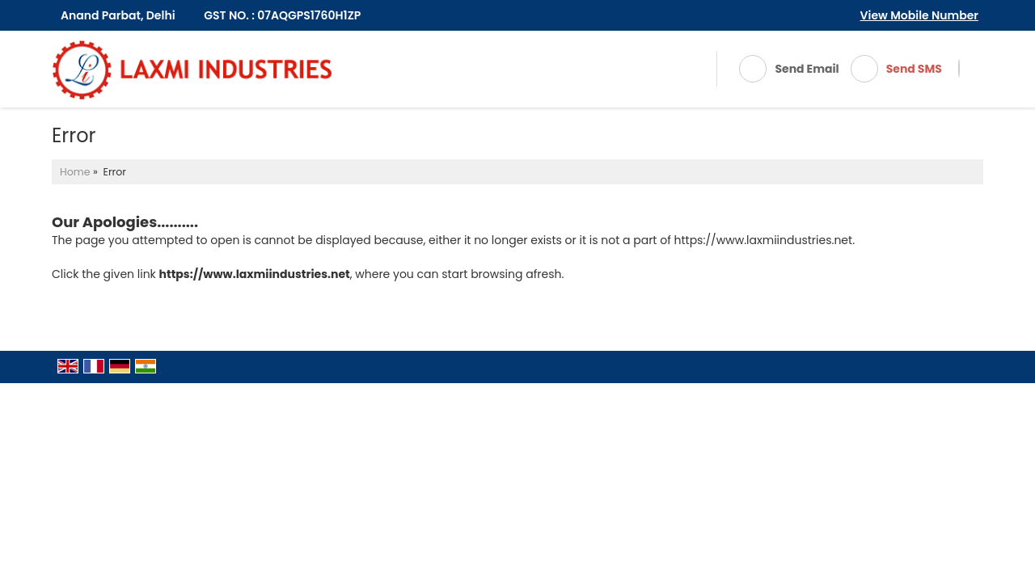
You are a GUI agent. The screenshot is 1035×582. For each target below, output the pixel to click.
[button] (919, 15)
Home (75, 172)
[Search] (959, 69)
